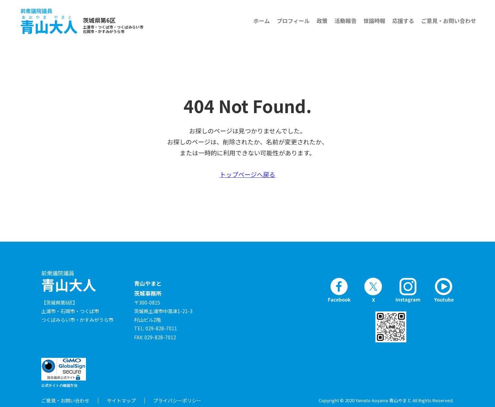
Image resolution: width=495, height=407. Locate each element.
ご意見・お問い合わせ (448, 20)
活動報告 (345, 20)
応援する (403, 20)
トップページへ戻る (247, 174)
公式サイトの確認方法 (59, 385)
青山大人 (68, 281)
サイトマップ (121, 401)
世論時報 (374, 20)
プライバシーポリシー (177, 401)
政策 (322, 20)
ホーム (261, 20)
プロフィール (293, 20)
